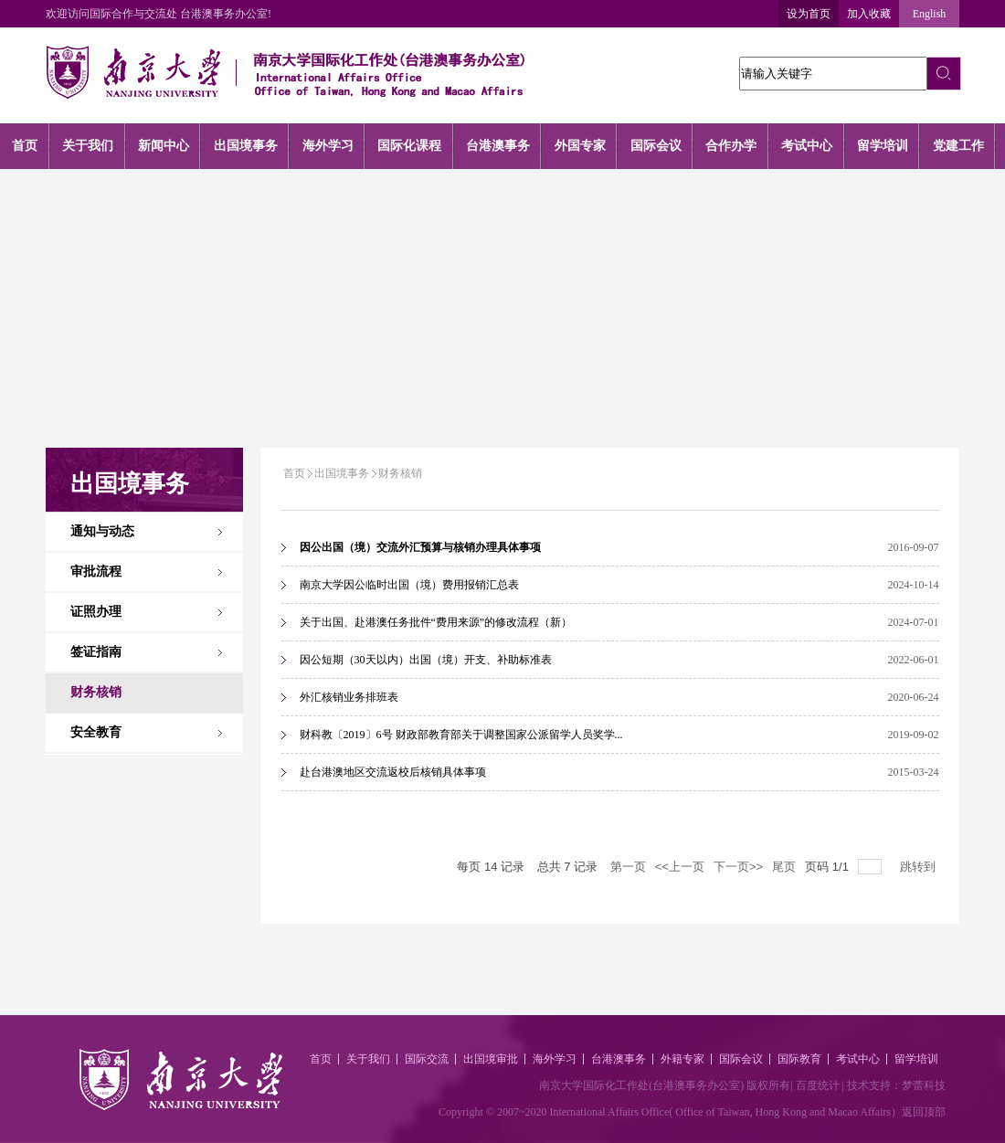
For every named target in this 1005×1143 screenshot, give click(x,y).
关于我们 (368, 1059)
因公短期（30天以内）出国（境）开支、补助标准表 (426, 659)
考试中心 (858, 1059)
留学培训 (916, 1059)
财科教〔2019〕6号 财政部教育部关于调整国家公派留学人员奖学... (461, 734)
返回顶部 (924, 1112)
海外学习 (555, 1059)
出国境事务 (341, 473)
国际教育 (799, 1059)
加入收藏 (869, 13)
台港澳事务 (618, 1059)
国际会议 (741, 1059)
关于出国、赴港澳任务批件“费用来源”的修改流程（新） (436, 622)
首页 (294, 473)
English (930, 13)
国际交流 (427, 1059)
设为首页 (808, 13)
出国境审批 (490, 1059)
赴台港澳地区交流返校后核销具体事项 (393, 772)
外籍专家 (682, 1059)
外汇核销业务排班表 (349, 697)
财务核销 (400, 473)
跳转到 (919, 866)
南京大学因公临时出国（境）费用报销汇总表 (409, 584)
